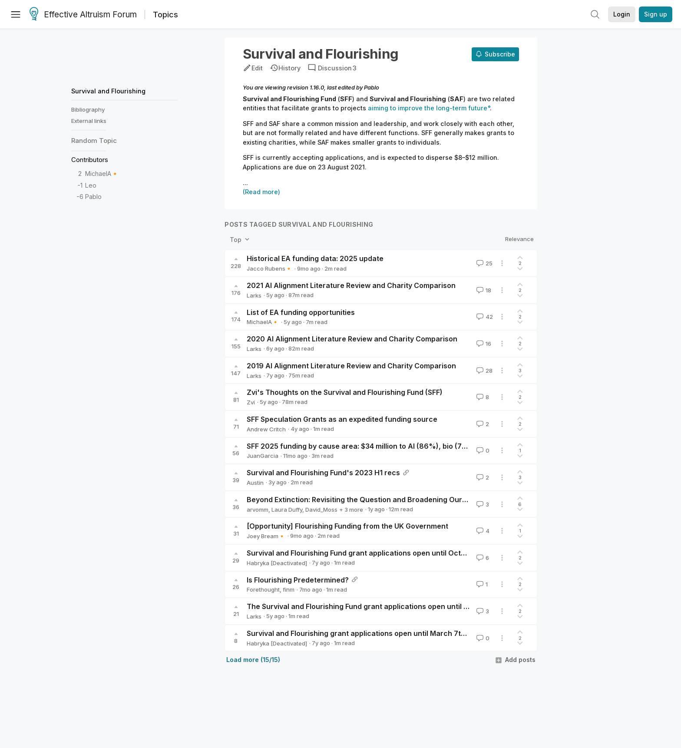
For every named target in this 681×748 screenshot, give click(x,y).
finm (288, 589)
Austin (255, 482)
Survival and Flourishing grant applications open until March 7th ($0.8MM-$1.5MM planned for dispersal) (425, 633)
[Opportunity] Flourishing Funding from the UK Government (347, 526)
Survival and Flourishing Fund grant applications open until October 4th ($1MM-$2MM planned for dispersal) (431, 553)
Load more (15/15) (253, 659)
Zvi (251, 402)
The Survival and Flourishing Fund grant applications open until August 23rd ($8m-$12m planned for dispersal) (435, 606)
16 (483, 344)
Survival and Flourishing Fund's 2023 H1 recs (323, 472)
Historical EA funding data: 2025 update (315, 258)
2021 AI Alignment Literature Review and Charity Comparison (351, 285)
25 (484, 263)
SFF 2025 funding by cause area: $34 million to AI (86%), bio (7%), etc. (368, 446)
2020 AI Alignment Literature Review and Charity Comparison (352, 338)
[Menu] (15, 14)
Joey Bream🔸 (266, 536)
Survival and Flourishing (108, 91)
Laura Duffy (286, 509)
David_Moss (321, 509)
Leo (90, 185)
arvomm (257, 509)
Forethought (263, 589)
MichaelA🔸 (102, 173)
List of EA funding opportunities (301, 312)
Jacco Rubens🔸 (269, 268)
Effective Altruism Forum (83, 15)
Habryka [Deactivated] (277, 562)
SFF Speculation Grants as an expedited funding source (342, 419)
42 (484, 317)
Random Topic (94, 140)
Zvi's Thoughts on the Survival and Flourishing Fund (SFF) (345, 392)
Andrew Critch (266, 429)
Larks (254, 295)
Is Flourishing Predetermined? (298, 580)
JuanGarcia (262, 455)
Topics (165, 14)
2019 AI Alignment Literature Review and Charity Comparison (351, 365)
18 (483, 290)
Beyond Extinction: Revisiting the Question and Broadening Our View (364, 499)
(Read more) (261, 191)
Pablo (93, 196)
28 (484, 370)
